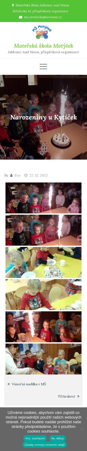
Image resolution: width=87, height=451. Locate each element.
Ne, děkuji (57, 438)
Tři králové (66, 396)
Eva (17, 175)
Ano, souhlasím (35, 438)
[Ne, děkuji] (82, 429)
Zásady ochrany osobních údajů (44, 444)
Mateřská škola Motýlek (43, 45)
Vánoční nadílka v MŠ (29, 384)
